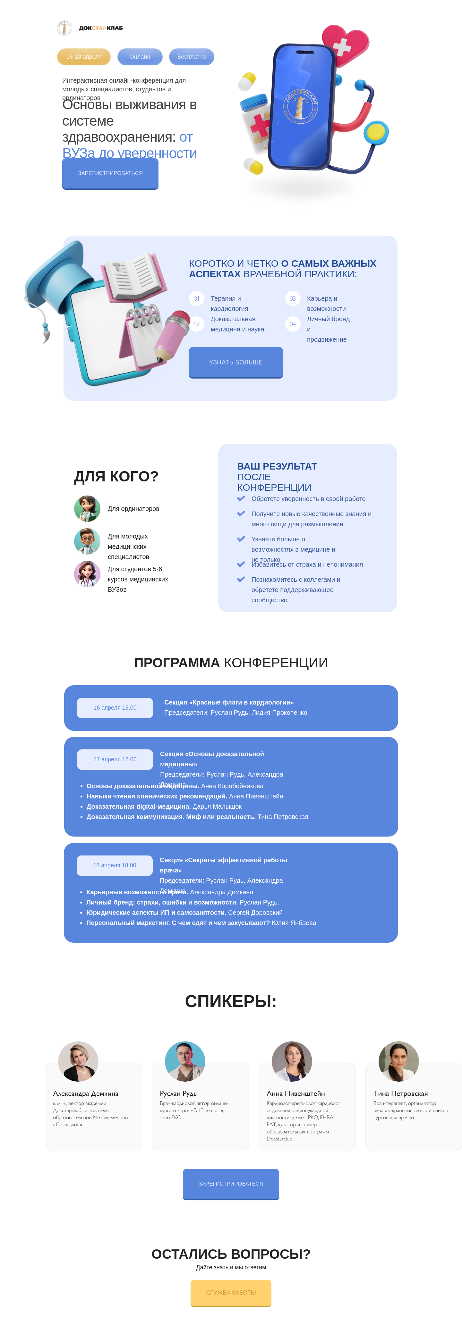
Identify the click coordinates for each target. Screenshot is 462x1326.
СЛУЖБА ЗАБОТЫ (231, 1292)
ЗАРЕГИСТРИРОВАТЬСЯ (110, 173)
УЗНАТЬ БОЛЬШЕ (236, 362)
